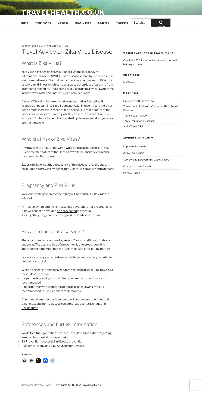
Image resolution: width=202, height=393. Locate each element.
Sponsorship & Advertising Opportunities (146, 159)
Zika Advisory (60, 345)
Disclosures (26, 384)
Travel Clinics (83, 22)
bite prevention (67, 211)
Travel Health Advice (135, 115)
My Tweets (129, 82)
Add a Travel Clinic (133, 126)
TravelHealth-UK (55, 46)
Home (24, 22)
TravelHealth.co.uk (63, 12)
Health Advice (43, 22)
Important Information (135, 146)
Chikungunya (29, 308)
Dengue (95, 303)
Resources (122, 22)
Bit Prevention (30, 341)
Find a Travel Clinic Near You (139, 100)
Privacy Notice (131, 172)
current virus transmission (52, 337)
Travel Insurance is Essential (139, 120)
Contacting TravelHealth (137, 166)
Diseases (63, 22)
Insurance (103, 22)
